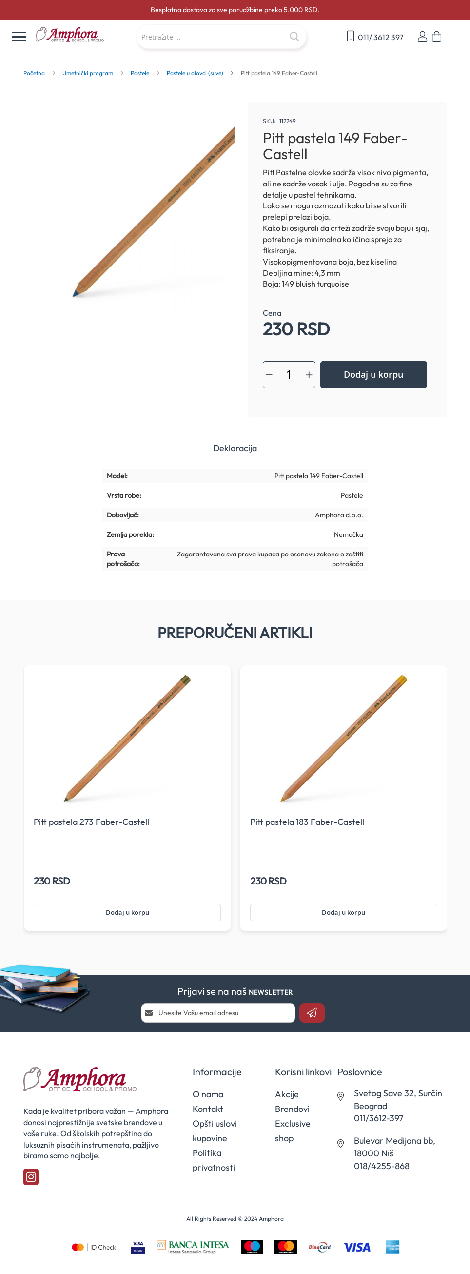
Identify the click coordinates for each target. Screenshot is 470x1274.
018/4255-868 (382, 1165)
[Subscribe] (312, 1013)
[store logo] (81, 35)
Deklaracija (235, 447)
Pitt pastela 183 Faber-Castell (307, 821)
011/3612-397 (378, 1118)
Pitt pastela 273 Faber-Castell (91, 821)
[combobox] (221, 36)
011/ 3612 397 (375, 36)
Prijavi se (422, 36)
